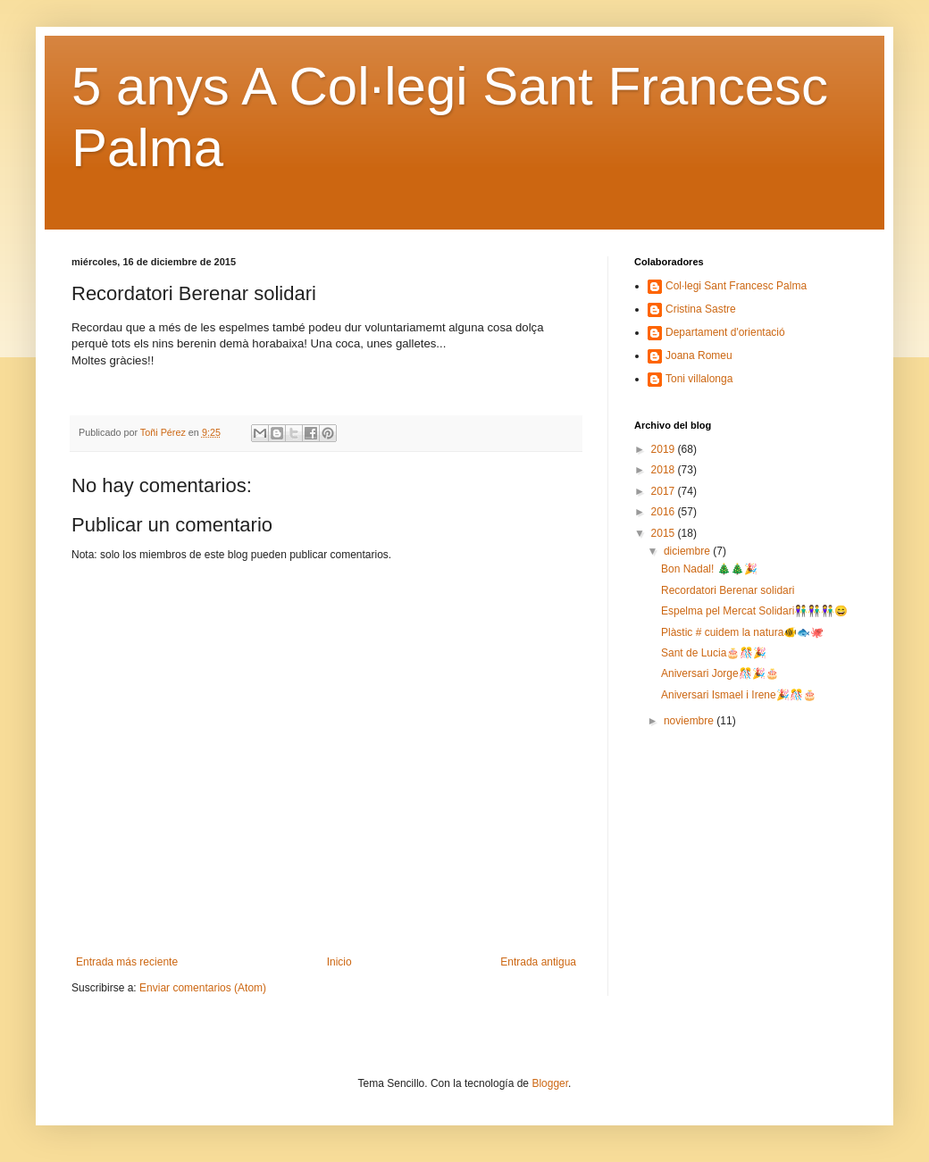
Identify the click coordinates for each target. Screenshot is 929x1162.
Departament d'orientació (725, 332)
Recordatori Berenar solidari (727, 590)
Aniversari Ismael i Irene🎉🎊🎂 (738, 695)
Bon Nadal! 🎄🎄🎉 (709, 569)
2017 (664, 491)
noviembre (690, 721)
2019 (664, 449)
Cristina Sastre (700, 309)
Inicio (339, 962)
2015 (664, 533)
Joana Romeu (698, 355)
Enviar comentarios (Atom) (202, 988)
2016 (664, 512)
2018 (664, 470)
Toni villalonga (698, 378)
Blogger (549, 1083)
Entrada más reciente (127, 962)
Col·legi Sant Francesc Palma (736, 286)
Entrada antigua (538, 962)
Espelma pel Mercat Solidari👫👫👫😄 (754, 611)
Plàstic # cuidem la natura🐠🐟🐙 (742, 632)
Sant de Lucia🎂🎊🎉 (713, 653)
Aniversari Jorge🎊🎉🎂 (720, 673)
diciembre (688, 551)
